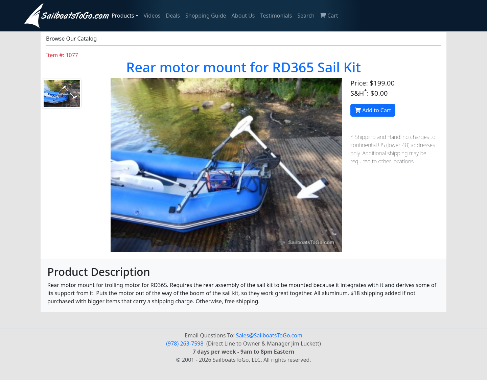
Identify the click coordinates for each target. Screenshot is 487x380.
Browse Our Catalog (71, 38)
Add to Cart (373, 110)
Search (306, 15)
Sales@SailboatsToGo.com (269, 335)
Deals (173, 15)
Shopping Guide (205, 15)
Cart (329, 15)
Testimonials (276, 15)
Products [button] (123, 15)
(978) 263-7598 (184, 343)
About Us (243, 15)
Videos (152, 15)
